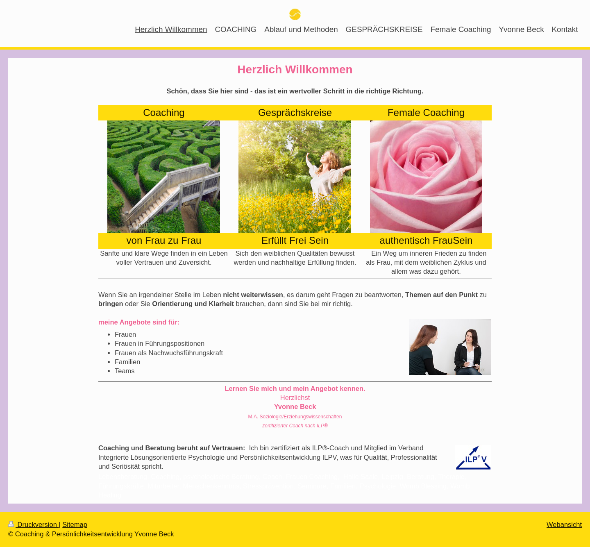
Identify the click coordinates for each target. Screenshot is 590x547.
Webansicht (564, 524)
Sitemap (74, 524)
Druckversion (33, 524)
